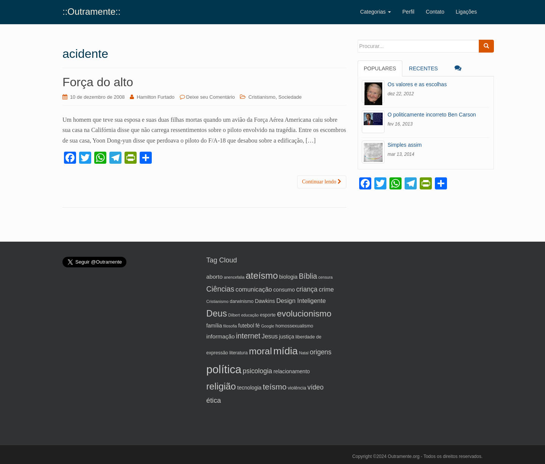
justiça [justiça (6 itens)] (286, 337)
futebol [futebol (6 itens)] (246, 326)
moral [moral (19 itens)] (260, 351)
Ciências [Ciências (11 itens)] (220, 289)
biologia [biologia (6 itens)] (288, 277)
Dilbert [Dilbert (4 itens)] (234, 315)
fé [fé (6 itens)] (257, 326)
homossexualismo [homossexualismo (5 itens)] (294, 326)
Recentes (423, 68)
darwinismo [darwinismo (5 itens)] (242, 301)
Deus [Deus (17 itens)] (216, 313)
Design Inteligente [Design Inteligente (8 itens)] (301, 300)
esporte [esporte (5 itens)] (268, 315)
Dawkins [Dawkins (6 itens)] (265, 301)
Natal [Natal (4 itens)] (303, 353)
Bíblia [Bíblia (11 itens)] (308, 276)
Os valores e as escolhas (417, 84)
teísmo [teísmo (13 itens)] (275, 386)
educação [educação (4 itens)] (249, 315)
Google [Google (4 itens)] (267, 326)
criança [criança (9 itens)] (306, 289)
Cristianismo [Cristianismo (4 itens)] (217, 301)
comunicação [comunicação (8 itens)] (253, 289)
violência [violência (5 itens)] (297, 388)
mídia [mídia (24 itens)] (285, 351)
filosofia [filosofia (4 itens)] (230, 326)
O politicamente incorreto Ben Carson (432, 115)
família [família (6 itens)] (214, 326)
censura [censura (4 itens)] (325, 277)
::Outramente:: (91, 11)
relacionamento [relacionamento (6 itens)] (291, 371)
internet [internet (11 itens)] (248, 336)
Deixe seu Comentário (210, 97)
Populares (380, 68)
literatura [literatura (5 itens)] (238, 352)
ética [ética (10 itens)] (213, 400)
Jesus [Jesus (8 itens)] (270, 336)
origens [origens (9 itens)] (320, 352)
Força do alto (97, 82)
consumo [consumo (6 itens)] (284, 290)
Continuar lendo (321, 182)
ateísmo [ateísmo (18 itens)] (262, 275)
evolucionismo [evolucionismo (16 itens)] (304, 313)
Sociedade (290, 97)
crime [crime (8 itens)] (326, 289)
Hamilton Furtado (155, 97)
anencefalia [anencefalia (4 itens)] (234, 277)
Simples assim (405, 145)
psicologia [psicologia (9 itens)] (257, 371)
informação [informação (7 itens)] (220, 336)
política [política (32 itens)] (223, 369)
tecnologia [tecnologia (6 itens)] (249, 388)
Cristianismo (262, 97)
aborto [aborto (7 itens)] (214, 276)
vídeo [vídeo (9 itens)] (315, 387)
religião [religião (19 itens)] (221, 386)
